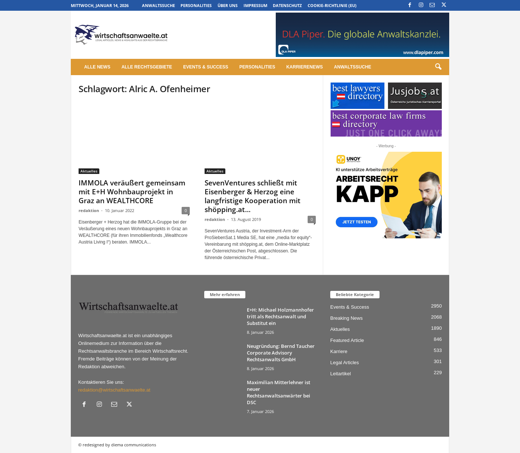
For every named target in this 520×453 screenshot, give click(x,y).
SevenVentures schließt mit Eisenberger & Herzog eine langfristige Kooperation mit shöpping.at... (253, 196)
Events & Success (205, 67)
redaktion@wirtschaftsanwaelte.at (114, 390)
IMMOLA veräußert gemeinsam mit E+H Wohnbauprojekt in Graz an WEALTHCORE (132, 191)
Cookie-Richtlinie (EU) (332, 5)
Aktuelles (88, 171)
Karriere (338, 351)
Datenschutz (287, 5)
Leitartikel (340, 373)
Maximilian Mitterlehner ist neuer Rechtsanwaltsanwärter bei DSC (278, 392)
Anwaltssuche (158, 5)
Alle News (97, 67)
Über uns (228, 5)
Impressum (255, 5)
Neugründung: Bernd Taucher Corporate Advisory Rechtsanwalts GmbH (281, 353)
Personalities (196, 5)
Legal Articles (344, 362)
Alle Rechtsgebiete (147, 67)
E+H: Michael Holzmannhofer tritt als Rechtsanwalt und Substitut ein (280, 316)
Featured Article (347, 340)
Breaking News (346, 318)
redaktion (89, 210)
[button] (438, 67)
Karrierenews (304, 67)
